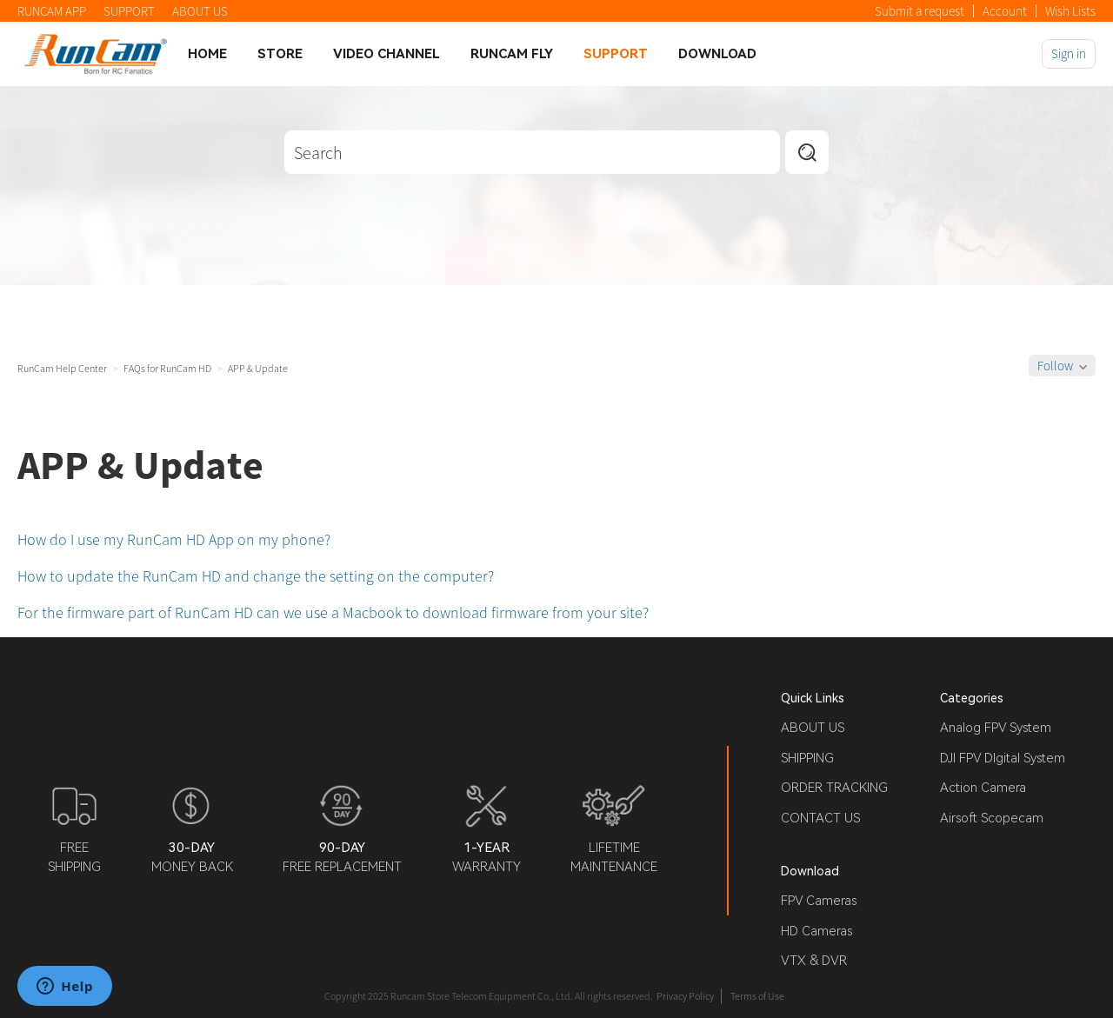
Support (615, 54)
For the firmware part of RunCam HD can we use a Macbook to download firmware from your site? (333, 612)
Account (1005, 10)
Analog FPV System (995, 727)
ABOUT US (200, 10)
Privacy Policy (685, 995)
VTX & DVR (814, 960)
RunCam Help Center (62, 368)
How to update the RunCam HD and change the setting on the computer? (255, 576)
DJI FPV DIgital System (1002, 758)
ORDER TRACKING (834, 787)
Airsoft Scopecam (991, 818)
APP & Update (258, 368)
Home (207, 54)
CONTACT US (820, 818)
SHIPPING (807, 758)
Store (280, 54)
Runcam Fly (511, 54)
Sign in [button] (1068, 53)
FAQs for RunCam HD (167, 368)
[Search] (532, 152)
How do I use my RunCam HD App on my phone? (173, 539)
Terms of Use (757, 995)
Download (717, 54)
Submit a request (919, 10)
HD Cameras (816, 931)
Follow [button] (1055, 365)
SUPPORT (129, 10)
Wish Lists (1070, 10)
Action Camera (983, 787)
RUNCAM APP (51, 10)
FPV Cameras (818, 900)
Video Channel (386, 54)
